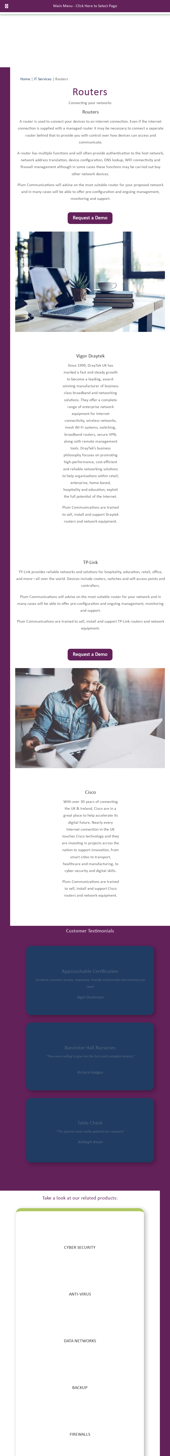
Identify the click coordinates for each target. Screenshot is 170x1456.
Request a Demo (90, 218)
